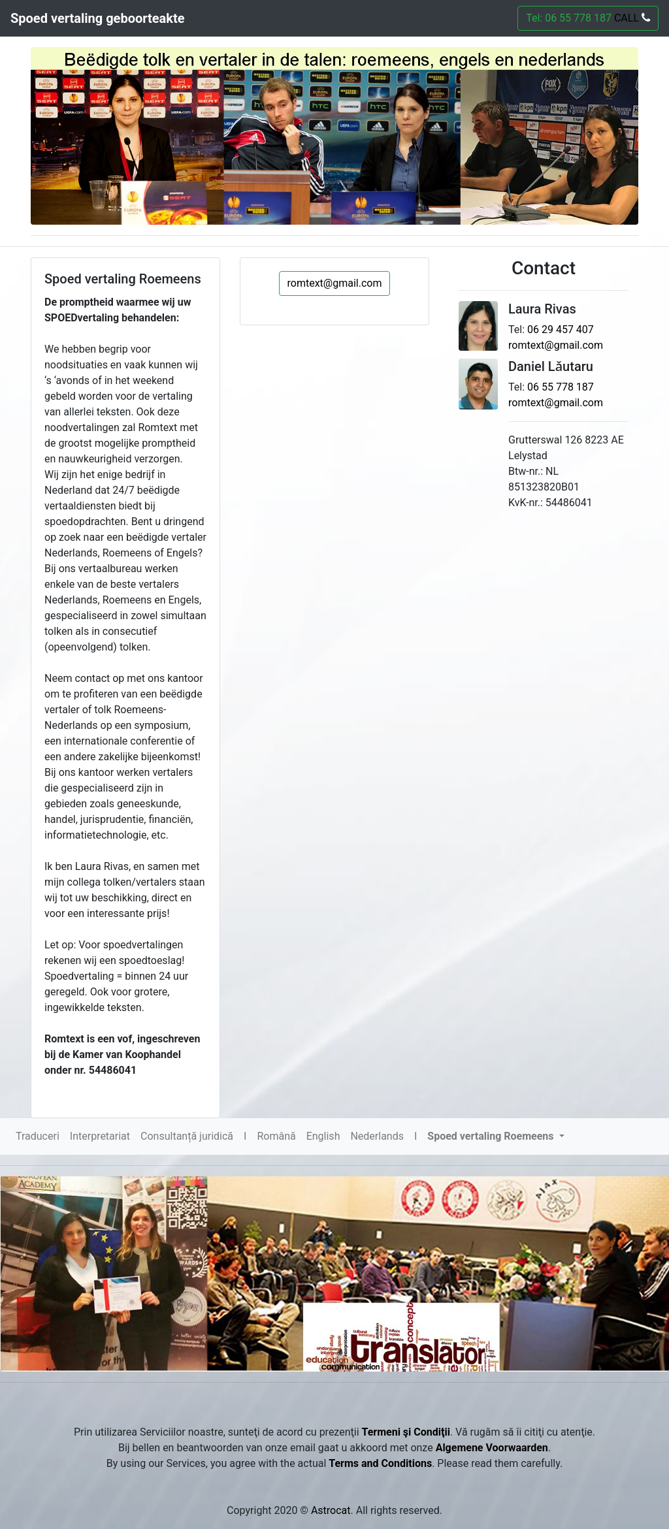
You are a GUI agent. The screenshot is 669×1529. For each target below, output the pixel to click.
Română (276, 1136)
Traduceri (37, 1136)
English (323, 1136)
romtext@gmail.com (334, 283)
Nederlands (377, 1136)
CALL (631, 18)
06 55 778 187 (560, 387)
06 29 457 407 (560, 329)
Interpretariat (100, 1136)
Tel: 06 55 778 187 (588, 18)
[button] (495, 1136)
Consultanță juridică (186, 1136)
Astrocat (331, 1510)
